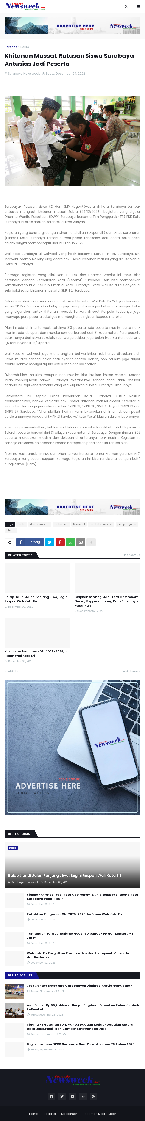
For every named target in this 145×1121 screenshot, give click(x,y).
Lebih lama (130, 671)
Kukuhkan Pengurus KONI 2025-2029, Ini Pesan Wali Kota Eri (37, 653)
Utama (10, 530)
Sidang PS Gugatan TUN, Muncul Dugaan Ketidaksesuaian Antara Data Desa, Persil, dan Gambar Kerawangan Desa (80, 1027)
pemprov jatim (126, 524)
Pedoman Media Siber (99, 1114)
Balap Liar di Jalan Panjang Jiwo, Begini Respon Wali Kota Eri (36, 599)
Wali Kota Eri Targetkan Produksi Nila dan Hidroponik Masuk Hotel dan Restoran (80, 955)
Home (33, 1114)
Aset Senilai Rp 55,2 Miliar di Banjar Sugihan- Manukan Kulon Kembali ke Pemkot (83, 1007)
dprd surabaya (40, 524)
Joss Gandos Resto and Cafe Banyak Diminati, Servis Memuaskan (79, 986)
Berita (24, 47)
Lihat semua (131, 555)
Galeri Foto (61, 524)
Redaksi (50, 1114)
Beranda (11, 47)
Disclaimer (69, 1114)
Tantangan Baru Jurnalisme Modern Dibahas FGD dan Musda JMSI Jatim (80, 936)
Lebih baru (14, 671)
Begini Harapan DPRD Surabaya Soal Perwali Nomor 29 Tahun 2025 (81, 1044)
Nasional (79, 524)
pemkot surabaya (101, 524)
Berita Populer (20, 975)
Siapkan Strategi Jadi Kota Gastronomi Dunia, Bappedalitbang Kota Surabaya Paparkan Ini (107, 601)
